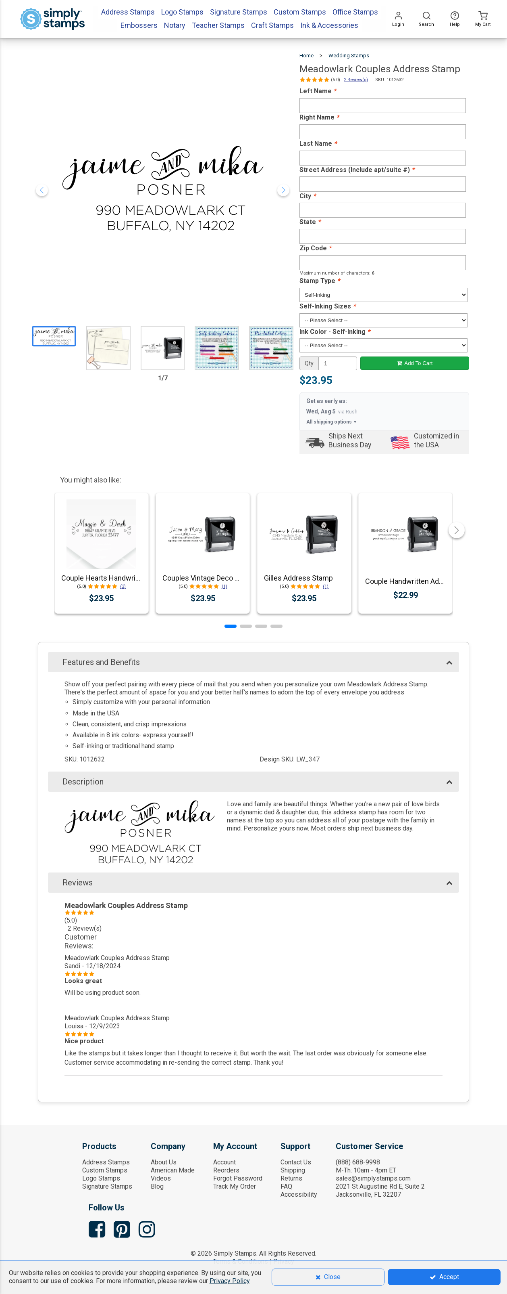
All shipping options (331, 422)
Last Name (318, 143)
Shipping (293, 1170)
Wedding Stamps (348, 55)
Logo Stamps (101, 1178)
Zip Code (315, 248)
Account (224, 1162)
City (307, 196)
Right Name (319, 117)
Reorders (226, 1170)
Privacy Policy (229, 1281)
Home (306, 55)
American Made (173, 1170)
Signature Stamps (107, 1186)
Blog (157, 1186)
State (309, 222)
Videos (161, 1178)
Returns (291, 1178)
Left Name (317, 91)
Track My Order (234, 1186)
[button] (230, 626)
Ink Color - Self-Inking (334, 332)
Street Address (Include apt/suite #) (356, 170)
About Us (164, 1162)
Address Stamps (106, 1162)
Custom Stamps (104, 1170)
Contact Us (296, 1162)
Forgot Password (237, 1178)
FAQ (286, 1186)
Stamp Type (319, 281)
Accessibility (299, 1194)
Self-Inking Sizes (327, 306)
